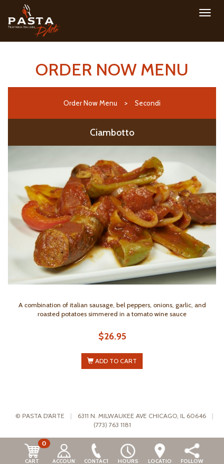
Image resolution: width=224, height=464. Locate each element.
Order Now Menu (90, 103)
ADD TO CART (112, 361)
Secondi (148, 103)
